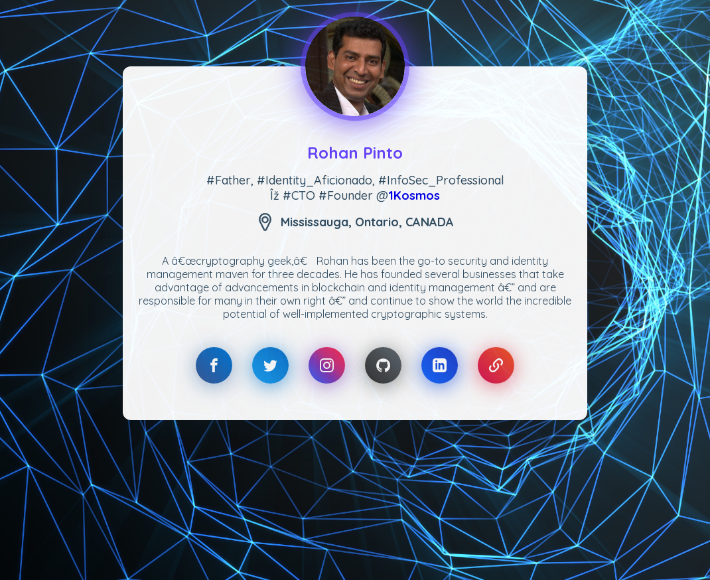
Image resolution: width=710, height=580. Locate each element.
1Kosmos (414, 195)
